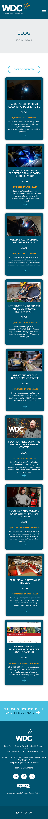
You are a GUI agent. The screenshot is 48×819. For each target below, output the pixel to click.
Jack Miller (30, 118)
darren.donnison (31, 527)
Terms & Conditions (24, 767)
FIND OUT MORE (28, 712)
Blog (24, 112)
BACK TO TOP (24, 812)
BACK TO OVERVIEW (24, 69)
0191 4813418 (13, 751)
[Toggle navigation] (44, 10)
